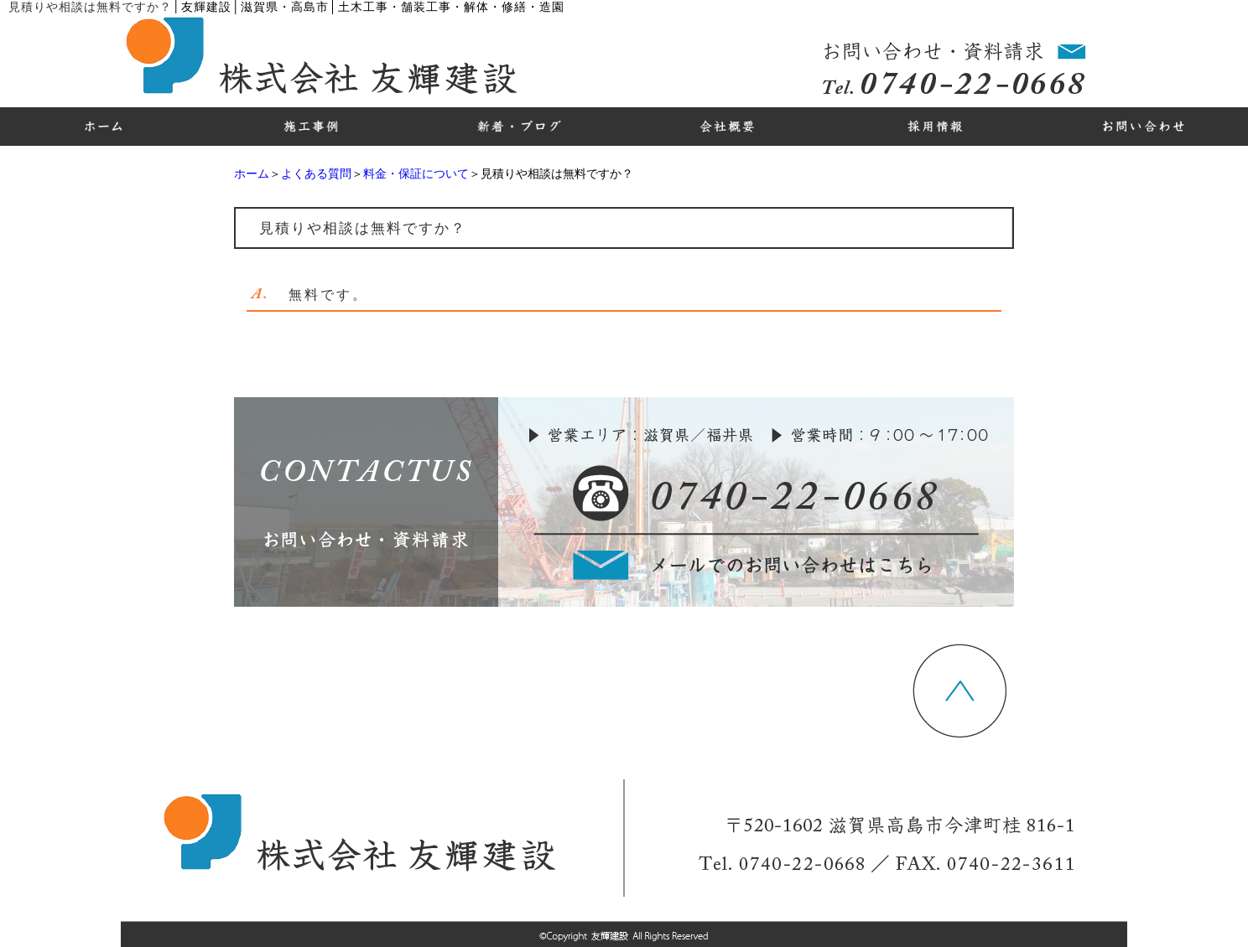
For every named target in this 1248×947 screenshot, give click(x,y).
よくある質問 (316, 174)
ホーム (251, 174)
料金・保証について (416, 174)
